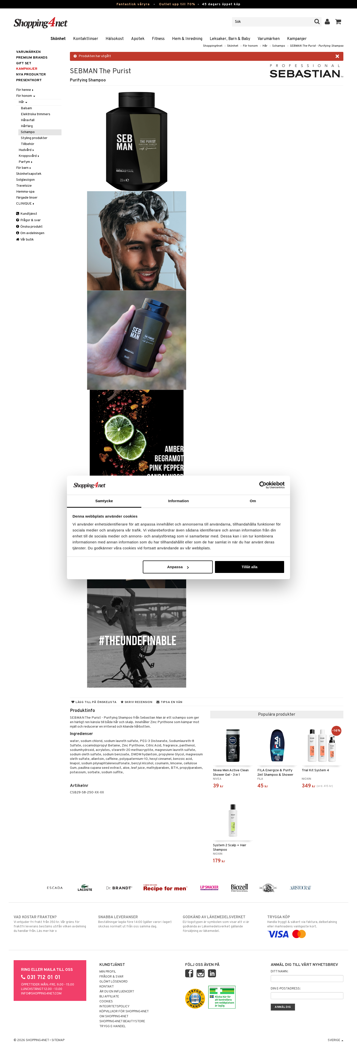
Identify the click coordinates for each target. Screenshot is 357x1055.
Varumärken (269, 38)
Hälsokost (115, 38)
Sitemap (58, 1040)
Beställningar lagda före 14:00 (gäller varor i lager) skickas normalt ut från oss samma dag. (136, 922)
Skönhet (58, 38)
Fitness (158, 38)
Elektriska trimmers (35, 114)
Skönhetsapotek (28, 174)
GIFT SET (23, 63)
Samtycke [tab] (104, 501)
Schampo (278, 46)
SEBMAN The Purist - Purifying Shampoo (316, 46)
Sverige (335, 1040)
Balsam (26, 108)
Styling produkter (34, 138)
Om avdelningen (30, 233)
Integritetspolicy (114, 1007)
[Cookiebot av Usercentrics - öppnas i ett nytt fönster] (263, 485)
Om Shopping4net (113, 1017)
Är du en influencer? (116, 992)
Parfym (26, 162)
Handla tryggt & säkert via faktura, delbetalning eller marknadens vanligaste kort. (305, 926)
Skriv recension (136, 702)
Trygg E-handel (112, 1026)
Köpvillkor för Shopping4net (124, 1012)
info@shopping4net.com (41, 994)
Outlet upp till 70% (177, 4)
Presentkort (29, 80)
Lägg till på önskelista (94, 702)
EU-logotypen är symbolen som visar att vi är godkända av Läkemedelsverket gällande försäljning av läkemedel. (221, 924)
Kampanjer (297, 38)
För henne (25, 90)
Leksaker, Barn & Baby (230, 38)
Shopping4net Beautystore (122, 1021)
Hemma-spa (25, 192)
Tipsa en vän (169, 702)
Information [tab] (178, 501)
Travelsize (24, 186)
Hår (265, 46)
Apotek (138, 38)
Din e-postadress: (285, 989)
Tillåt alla (249, 567)
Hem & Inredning (187, 38)
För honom (250, 46)
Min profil (107, 972)
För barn (24, 168)
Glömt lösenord (113, 982)
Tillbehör (27, 144)
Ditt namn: (279, 972)
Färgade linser (26, 198)
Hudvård (27, 150)
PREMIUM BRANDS (31, 58)
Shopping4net (212, 46)
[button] (338, 22)
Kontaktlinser (85, 38)
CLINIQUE (25, 204)
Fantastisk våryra (133, 4)
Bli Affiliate (109, 997)
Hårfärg (27, 126)
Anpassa (178, 567)
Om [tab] (253, 501)
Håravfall (27, 120)
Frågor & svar (28, 220)
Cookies (106, 1002)
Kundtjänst (26, 214)
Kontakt (106, 987)
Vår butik (25, 240)
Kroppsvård (29, 156)
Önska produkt (29, 227)
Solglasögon (25, 180)
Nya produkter (31, 74)
